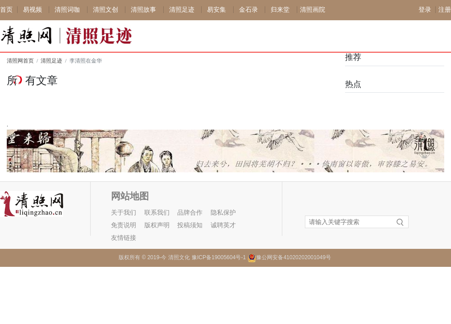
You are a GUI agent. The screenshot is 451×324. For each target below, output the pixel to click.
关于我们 (123, 212)
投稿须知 (189, 225)
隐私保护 (223, 212)
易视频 (32, 9)
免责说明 (123, 225)
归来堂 (280, 9)
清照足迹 (181, 9)
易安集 (216, 9)
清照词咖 (67, 9)
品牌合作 (189, 212)
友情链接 (123, 237)
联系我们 (157, 212)
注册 (444, 9)
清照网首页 (20, 61)
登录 (425, 9)
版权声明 (157, 225)
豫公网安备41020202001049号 (293, 257)
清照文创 (105, 9)
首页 (6, 9)
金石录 (248, 9)
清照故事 (143, 9)
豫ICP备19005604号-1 (219, 257)
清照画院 (312, 9)
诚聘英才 (223, 225)
